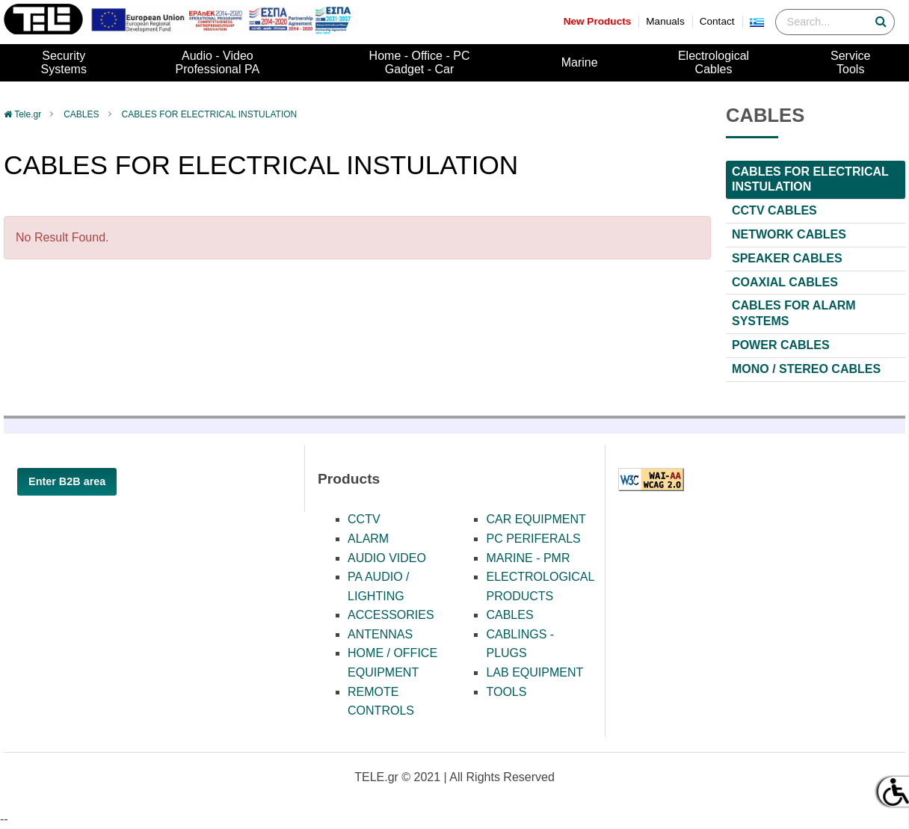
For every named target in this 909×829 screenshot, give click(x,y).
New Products (598, 21)
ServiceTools (850, 62)
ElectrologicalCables (713, 62)
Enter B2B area (66, 481)
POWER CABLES (781, 345)
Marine (579, 62)
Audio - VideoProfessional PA (218, 62)
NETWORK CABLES (789, 234)
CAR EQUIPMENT (535, 519)
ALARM (368, 538)
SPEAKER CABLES (787, 258)
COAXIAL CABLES (785, 282)
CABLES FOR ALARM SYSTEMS (794, 313)
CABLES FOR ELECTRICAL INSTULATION (210, 114)
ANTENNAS (380, 634)
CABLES (81, 114)
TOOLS (506, 691)
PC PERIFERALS (533, 538)
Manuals (665, 21)
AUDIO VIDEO (387, 558)
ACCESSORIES (391, 614)
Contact (717, 21)
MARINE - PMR (528, 558)
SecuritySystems (64, 62)
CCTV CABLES (774, 210)
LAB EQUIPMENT (534, 672)
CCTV (364, 519)
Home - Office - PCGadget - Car (419, 62)
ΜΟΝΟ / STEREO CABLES (806, 369)
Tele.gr (27, 114)
